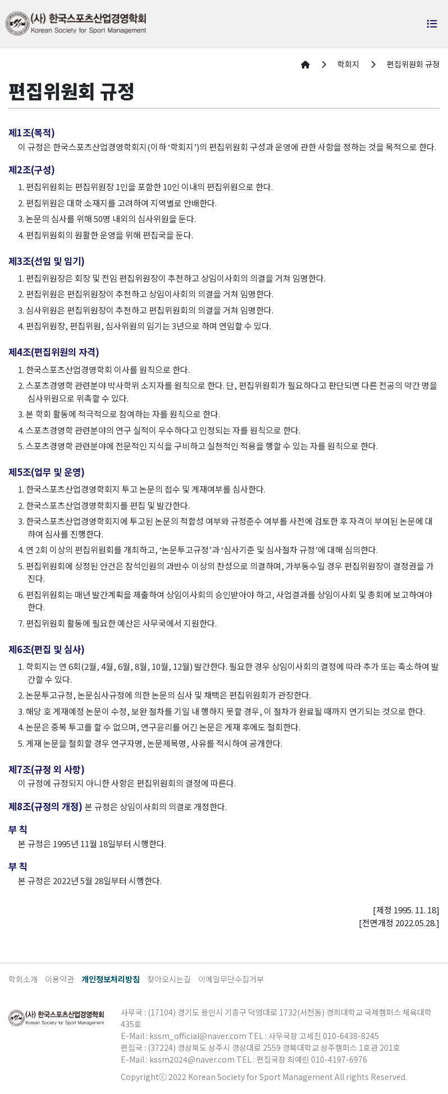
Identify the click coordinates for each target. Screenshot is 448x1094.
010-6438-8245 (351, 1035)
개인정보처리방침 (110, 979)
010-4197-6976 (339, 1059)
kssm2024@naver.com (192, 1059)
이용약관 (59, 979)
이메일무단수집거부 (231, 979)
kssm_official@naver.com (197, 1035)
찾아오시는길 (169, 979)
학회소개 (23, 979)
